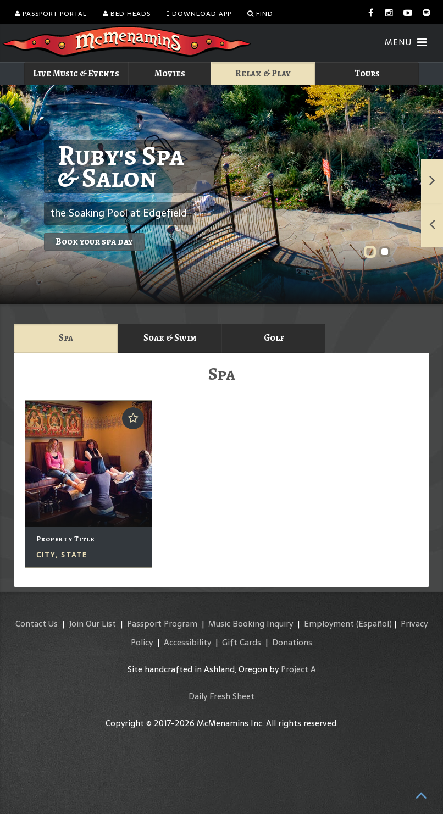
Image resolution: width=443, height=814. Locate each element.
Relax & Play (263, 73)
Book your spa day (94, 241)
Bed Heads (127, 13)
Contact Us (36, 623)
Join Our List (92, 623)
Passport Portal (51, 13)
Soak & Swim (169, 337)
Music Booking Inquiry (250, 623)
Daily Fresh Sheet (221, 696)
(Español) (374, 623)
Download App (199, 13)
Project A (298, 669)
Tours (367, 73)
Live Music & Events (76, 73)
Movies (169, 73)
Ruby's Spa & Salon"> (221, 194)
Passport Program (162, 623)
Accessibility (187, 642)
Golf (274, 337)
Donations (292, 642)
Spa (66, 337)
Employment (329, 623)
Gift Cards (241, 642)
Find (260, 13)
